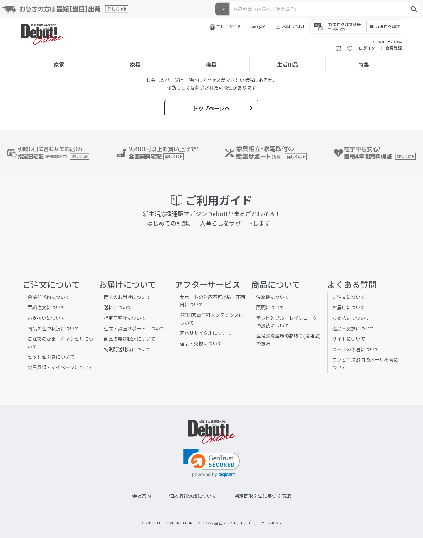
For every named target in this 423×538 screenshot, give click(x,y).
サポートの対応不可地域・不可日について (213, 300)
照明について (270, 307)
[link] (211, 463)
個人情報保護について (192, 495)
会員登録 (393, 48)
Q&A (258, 26)
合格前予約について (49, 296)
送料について (118, 307)
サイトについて (348, 338)
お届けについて (348, 307)
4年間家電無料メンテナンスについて (212, 318)
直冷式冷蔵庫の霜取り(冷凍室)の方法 (288, 339)
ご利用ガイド (225, 26)
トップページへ (222, 108)
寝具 (211, 64)
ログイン (367, 48)
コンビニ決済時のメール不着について (365, 363)
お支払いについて (46, 317)
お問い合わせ (291, 26)
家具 (135, 64)
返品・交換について (201, 343)
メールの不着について (355, 349)
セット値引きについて (51, 356)
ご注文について (348, 296)
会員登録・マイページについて (60, 367)
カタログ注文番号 (344, 26)
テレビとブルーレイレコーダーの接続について (289, 321)
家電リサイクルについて (205, 332)
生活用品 (287, 64)
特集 (363, 64)
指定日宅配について (125, 317)
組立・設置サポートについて (134, 328)
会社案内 (141, 495)
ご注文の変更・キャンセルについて (60, 342)
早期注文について (46, 307)
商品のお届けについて (127, 296)
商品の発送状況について (129, 338)
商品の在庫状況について (53, 328)
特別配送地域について (127, 349)
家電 (59, 64)
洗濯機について (272, 296)
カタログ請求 (385, 26)
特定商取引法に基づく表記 (262, 495)
